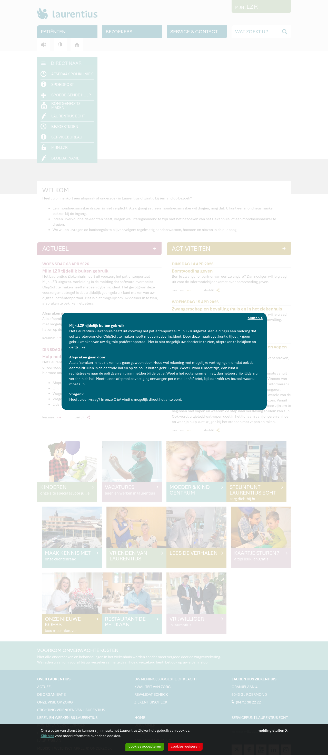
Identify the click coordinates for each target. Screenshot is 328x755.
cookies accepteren (144, 746)
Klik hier (47, 735)
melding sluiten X (272, 730)
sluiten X (255, 318)
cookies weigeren (185, 746)
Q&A (117, 399)
